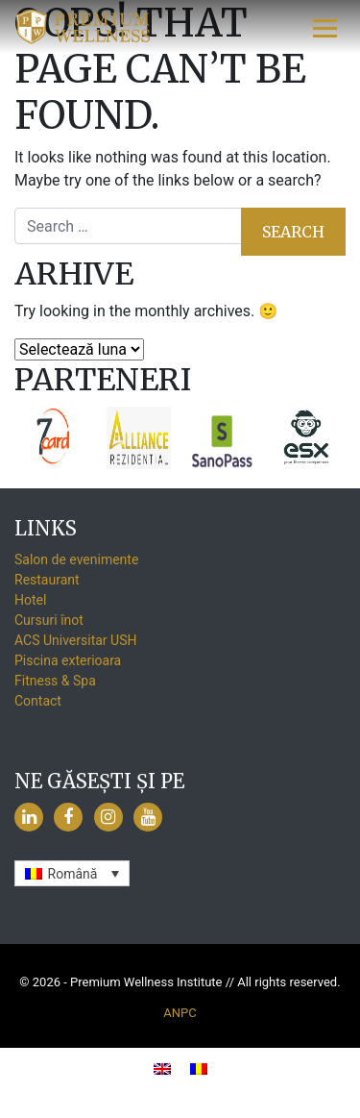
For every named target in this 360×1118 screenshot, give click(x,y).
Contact (37, 700)
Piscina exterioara (67, 660)
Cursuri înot (49, 620)
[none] (72, 873)
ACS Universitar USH (75, 640)
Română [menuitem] (73, 874)
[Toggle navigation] (325, 27)
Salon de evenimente (76, 559)
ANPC (179, 1013)
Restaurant (47, 579)
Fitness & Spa (55, 680)
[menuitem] (72, 873)
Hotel (30, 600)
